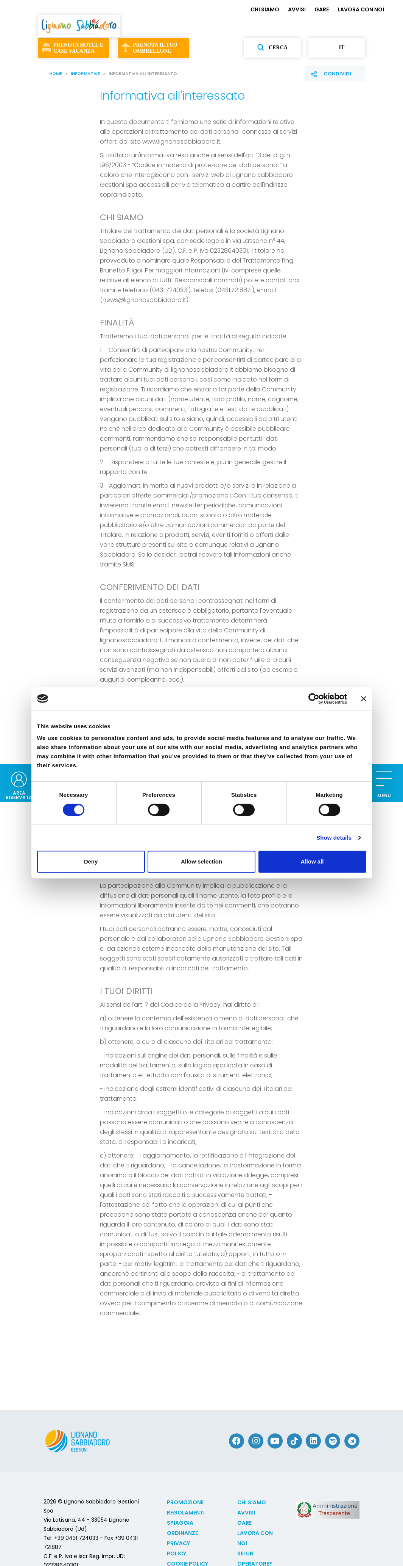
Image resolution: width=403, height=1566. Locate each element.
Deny (91, 861)
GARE (321, 9)
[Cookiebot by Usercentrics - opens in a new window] (314, 698)
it (337, 48)
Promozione (185, 1502)
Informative (85, 73)
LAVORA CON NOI (361, 9)
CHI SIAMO (265, 9)
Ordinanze (182, 1533)
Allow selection (201, 861)
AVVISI (297, 9)
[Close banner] (363, 698)
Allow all (312, 861)
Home (55, 73)
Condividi (337, 73)
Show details (334, 837)
